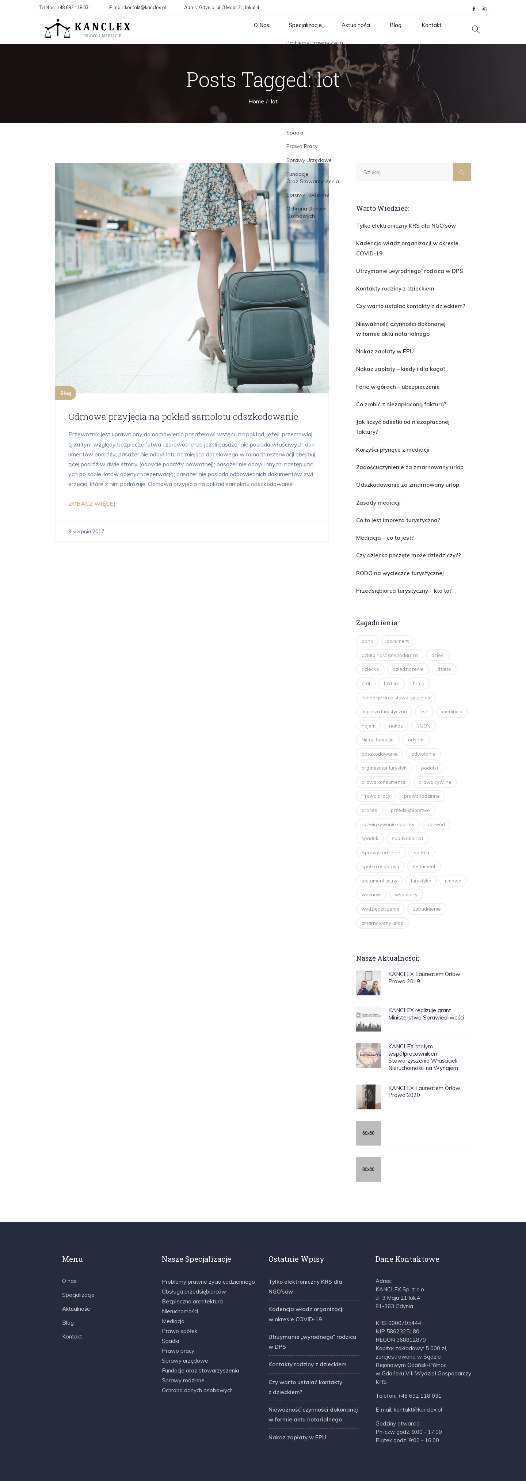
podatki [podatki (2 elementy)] (429, 741)
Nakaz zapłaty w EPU (382, 344)
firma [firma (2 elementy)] (418, 657)
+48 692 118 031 (73, 7)
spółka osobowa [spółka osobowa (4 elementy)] (380, 840)
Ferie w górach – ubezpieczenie (393, 378)
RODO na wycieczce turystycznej (395, 547)
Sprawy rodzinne (183, 1353)
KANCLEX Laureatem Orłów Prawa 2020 (424, 1065)
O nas (69, 1254)
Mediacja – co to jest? (381, 513)
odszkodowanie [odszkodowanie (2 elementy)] (380, 727)
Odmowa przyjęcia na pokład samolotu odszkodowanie (160, 422)
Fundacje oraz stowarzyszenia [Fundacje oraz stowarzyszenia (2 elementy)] (396, 671)
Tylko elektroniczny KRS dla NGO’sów (400, 225)
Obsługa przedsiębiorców (194, 1264)
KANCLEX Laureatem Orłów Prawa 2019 (424, 951)
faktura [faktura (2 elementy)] (392, 657)
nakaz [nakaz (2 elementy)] (396, 699)
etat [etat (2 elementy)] (366, 657)
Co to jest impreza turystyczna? (393, 496)
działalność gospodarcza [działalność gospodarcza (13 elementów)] (390, 628)
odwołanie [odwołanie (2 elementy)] (423, 727)
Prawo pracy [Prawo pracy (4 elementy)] (376, 769)
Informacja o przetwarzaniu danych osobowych (413, 1468)
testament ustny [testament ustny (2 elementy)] (379, 854)
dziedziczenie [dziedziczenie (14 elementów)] (408, 642)
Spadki (170, 1314)
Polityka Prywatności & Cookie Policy (298, 1468)
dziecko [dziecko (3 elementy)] (370, 642)
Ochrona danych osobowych (197, 1363)
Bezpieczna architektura (192, 1274)
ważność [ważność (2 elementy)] (371, 868)
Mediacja (173, 1294)
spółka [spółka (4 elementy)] (421, 826)
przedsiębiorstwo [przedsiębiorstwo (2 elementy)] (410, 783)
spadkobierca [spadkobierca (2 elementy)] (407, 811)
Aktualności (338, 29)
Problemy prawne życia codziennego (208, 1255)
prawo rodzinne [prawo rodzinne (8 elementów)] (422, 769)
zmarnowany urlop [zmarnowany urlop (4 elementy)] (383, 896)
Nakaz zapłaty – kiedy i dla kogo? (395, 361)
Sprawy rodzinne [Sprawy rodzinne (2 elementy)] (381, 826)
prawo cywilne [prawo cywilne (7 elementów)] (435, 755)
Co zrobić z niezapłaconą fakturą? (396, 395)
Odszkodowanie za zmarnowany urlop (401, 463)
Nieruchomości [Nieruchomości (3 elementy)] (378, 713)
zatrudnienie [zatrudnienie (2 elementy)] (427, 882)
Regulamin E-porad (217, 1468)
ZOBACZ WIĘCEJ (91, 516)
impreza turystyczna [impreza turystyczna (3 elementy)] (384, 685)
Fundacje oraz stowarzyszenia (200, 1343)
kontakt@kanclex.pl (145, 7)
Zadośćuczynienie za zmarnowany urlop (404, 446)
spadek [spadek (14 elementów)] (370, 811)
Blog (382, 29)
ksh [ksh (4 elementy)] (424, 685)
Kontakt (421, 29)
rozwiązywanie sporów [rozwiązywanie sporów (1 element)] (388, 798)
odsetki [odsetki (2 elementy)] (416, 713)
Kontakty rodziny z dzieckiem (391, 285)
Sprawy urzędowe (185, 1333)
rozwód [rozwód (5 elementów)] (436, 798)
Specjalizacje (282, 29)
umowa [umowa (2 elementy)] (453, 854)
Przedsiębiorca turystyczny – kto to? (399, 564)
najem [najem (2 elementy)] (369, 699)
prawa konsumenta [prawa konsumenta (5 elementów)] (383, 755)
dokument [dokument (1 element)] (397, 614)
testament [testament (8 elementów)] (424, 840)
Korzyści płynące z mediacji (389, 429)
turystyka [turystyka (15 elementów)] (421, 854)
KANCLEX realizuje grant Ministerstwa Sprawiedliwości (426, 987)
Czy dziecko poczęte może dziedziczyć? (403, 530)
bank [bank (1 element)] (367, 614)
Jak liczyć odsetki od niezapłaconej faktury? (407, 412)
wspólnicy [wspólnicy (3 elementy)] (406, 868)
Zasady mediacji (375, 479)
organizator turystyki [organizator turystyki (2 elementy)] (385, 741)
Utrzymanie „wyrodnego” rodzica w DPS (404, 268)
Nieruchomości (180, 1284)
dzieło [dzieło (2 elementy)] (444, 642)
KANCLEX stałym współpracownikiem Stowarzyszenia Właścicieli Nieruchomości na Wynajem (423, 1030)
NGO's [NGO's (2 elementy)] (423, 699)
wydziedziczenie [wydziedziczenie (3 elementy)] (380, 882)
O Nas (233, 29)
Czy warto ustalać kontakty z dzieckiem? (404, 302)
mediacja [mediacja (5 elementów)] (452, 685)
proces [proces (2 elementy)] (369, 783)
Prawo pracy (178, 1324)
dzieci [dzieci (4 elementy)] (438, 628)
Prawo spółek (179, 1304)
